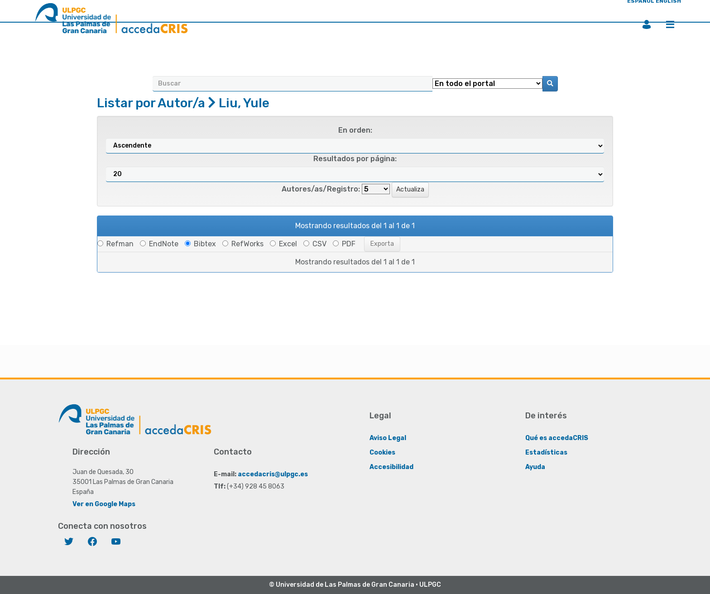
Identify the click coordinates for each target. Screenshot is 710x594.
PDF (344, 244)
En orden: (355, 130)
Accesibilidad (391, 467)
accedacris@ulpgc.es (273, 474)
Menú (670, 24)
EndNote (159, 244)
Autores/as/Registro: (321, 189)
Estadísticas (546, 452)
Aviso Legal (387, 438)
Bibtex (200, 244)
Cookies (382, 452)
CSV (314, 244)
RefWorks (243, 244)
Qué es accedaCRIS (556, 438)
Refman (115, 244)
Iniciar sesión (646, 24)
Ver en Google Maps (103, 504)
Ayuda (535, 467)
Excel (283, 244)
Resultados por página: (355, 158)
